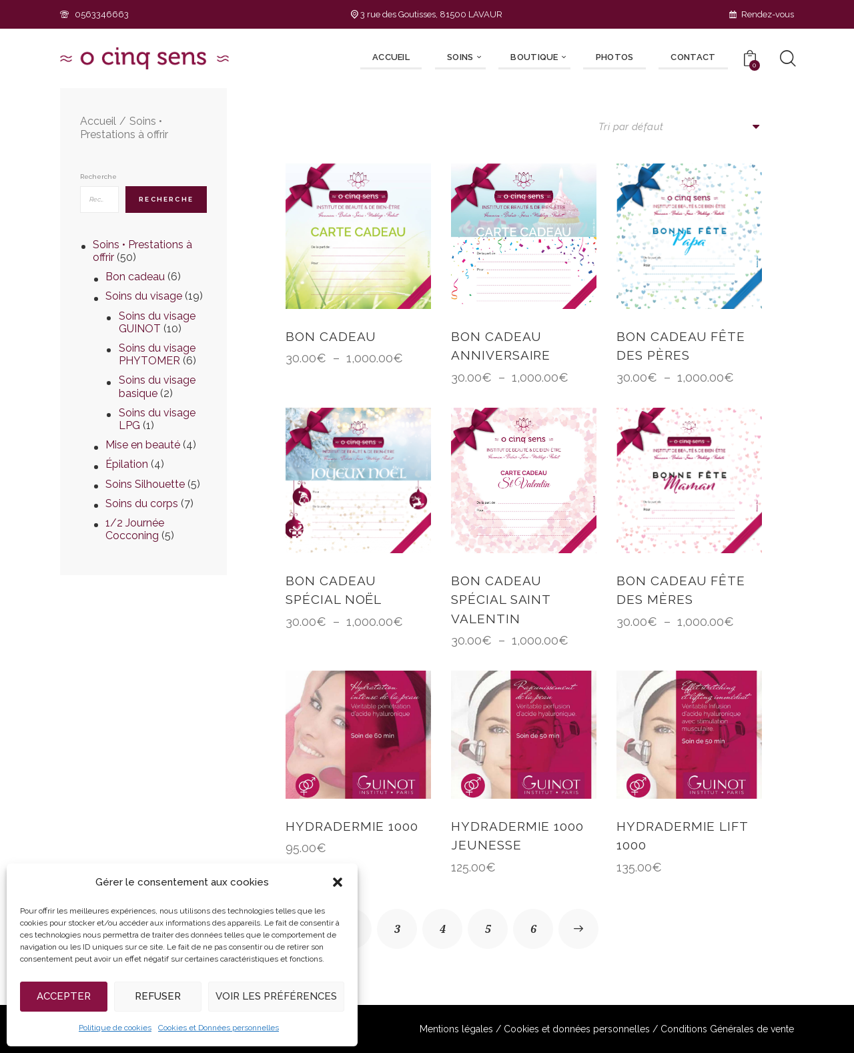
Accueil (98, 121)
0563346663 (94, 14)
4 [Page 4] (443, 929)
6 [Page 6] (533, 929)
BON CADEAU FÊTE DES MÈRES (680, 590)
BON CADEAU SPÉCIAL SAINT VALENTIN (500, 599)
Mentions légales (456, 1029)
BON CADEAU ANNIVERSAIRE (500, 346)
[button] (337, 882)
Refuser (158, 996)
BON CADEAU (331, 336)
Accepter (64, 996)
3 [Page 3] (397, 929)
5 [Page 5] (488, 929)
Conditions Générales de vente (727, 1029)
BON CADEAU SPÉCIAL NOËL (334, 590)
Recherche (98, 176)
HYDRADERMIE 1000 (352, 826)
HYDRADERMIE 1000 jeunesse (517, 836)
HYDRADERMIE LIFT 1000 (682, 836)
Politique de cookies (115, 1027)
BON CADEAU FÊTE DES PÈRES (680, 346)
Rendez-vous (761, 14)
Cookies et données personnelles (577, 1029)
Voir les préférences (276, 996)
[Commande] (680, 126)
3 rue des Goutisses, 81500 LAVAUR (426, 14)
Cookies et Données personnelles (218, 1027)
